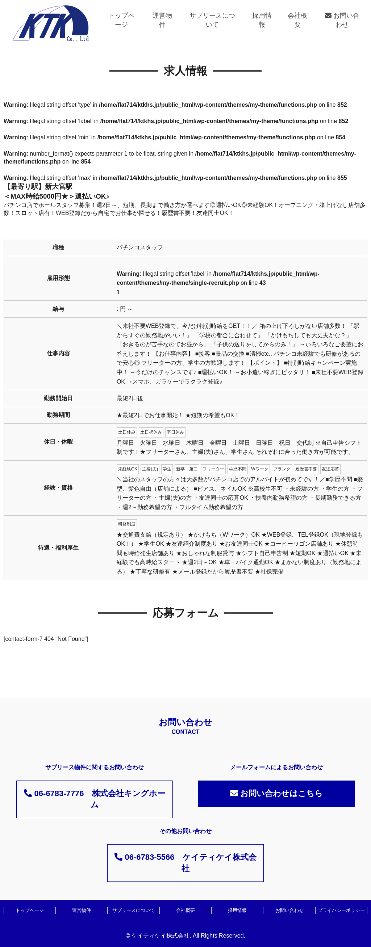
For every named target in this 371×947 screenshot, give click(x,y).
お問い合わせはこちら (276, 793)
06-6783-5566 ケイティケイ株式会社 (185, 863)
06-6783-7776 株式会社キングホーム (94, 799)
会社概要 (297, 20)
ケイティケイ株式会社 (160, 936)
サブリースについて (212, 20)
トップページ (121, 20)
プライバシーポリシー (341, 910)
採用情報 (262, 20)
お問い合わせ (342, 20)
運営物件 (162, 20)
